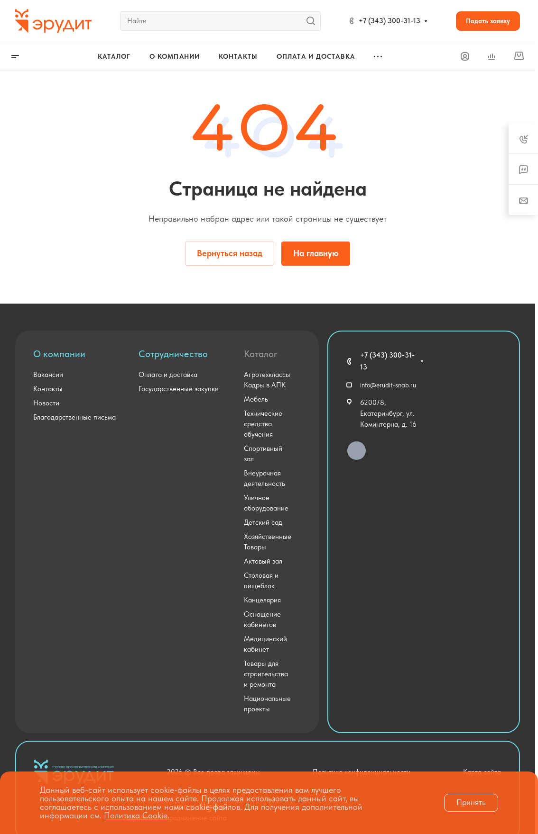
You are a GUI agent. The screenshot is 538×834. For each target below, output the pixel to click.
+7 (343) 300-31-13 (389, 21)
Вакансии (48, 374)
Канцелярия (262, 600)
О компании (59, 353)
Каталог (261, 353)
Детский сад (263, 522)
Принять (471, 802)
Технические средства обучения (263, 424)
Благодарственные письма (74, 417)
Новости (46, 403)
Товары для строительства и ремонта (266, 674)
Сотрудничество (173, 353)
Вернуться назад (229, 253)
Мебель (256, 399)
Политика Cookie (135, 815)
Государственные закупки (179, 389)
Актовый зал (263, 561)
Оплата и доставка (168, 374)
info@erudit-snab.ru (388, 385)
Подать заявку (488, 21)
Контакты (48, 389)
